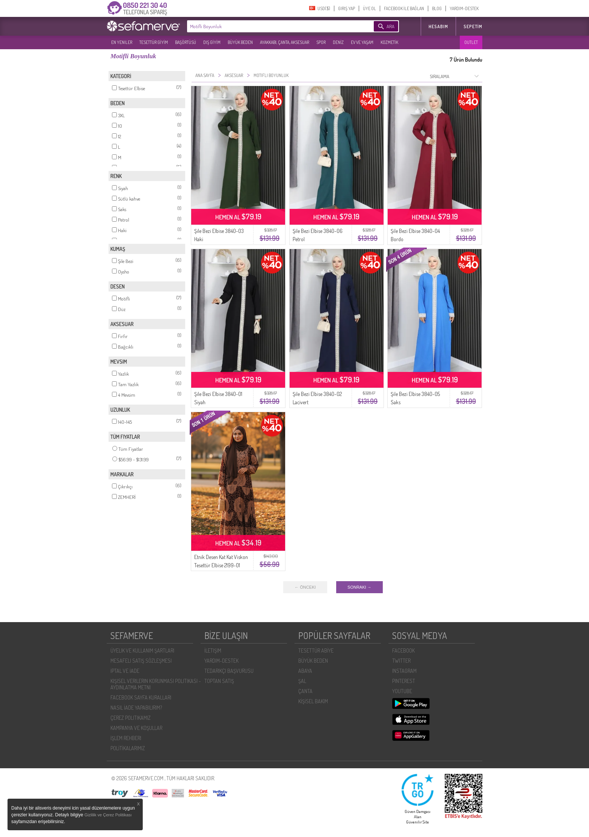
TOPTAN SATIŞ (219, 681)
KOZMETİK (389, 42)
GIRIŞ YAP (346, 8)
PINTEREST (403, 681)
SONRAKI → (359, 587)
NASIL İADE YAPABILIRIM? (136, 707)
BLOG (437, 8)
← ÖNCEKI (305, 587)
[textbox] (269, 26)
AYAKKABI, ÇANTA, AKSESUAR (284, 42)
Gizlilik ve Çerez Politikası (108, 815)
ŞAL (302, 681)
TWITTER (401, 660)
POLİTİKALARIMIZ (127, 748)
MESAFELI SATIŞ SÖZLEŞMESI (141, 660)
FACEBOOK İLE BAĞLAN (404, 8)
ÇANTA (305, 691)
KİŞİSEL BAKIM (313, 701)
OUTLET (471, 42)
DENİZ (338, 42)
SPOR (321, 42)
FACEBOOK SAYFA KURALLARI (140, 697)
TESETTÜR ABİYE (316, 650)
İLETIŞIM (212, 650)
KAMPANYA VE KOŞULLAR (136, 728)
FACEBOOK (403, 650)
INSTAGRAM (404, 671)
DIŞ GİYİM (211, 42)
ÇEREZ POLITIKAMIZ (130, 718)
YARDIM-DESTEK (464, 8)
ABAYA (305, 671)
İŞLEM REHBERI (125, 738)
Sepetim (473, 26)
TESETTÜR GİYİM (153, 42)
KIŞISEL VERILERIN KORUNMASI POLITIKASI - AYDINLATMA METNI (155, 684)
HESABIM (438, 26)
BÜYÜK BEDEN (240, 42)
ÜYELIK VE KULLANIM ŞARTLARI (142, 650)
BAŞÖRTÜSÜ (185, 42)
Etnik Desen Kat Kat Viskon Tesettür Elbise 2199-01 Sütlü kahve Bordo (221, 565)
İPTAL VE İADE (124, 671)
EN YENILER (121, 42)
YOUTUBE (402, 691)
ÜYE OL (369, 8)
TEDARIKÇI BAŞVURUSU (229, 671)
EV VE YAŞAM (362, 42)
